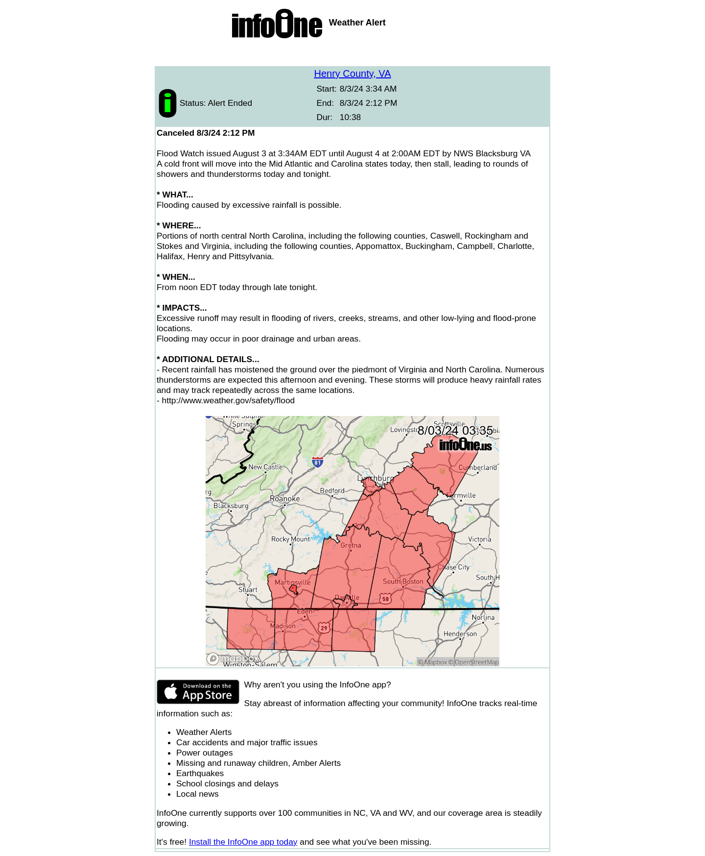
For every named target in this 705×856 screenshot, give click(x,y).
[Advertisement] (352, 54)
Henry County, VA (352, 73)
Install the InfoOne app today (243, 842)
